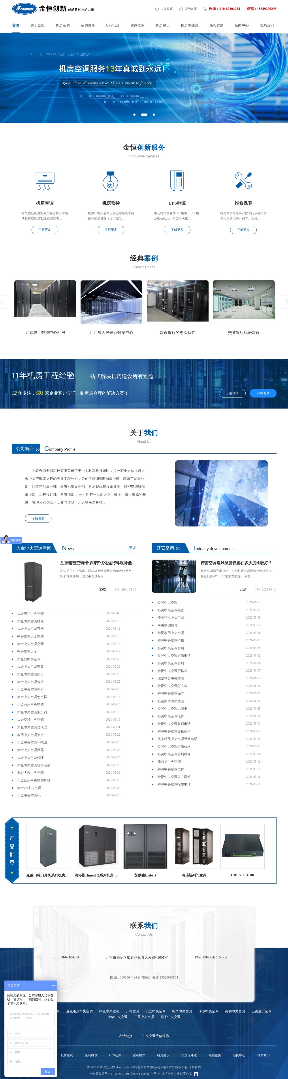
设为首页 (188, 9)
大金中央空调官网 (30, 628)
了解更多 (45, 229)
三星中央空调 (144, 1017)
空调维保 (137, 25)
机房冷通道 (189, 25)
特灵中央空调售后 (171, 663)
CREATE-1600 (242, 875)
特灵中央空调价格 (171, 640)
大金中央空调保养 (30, 750)
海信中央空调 (118, 1017)
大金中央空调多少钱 (32, 712)
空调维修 (88, 25)
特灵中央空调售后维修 (174, 754)
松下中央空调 (171, 1017)
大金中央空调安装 (30, 666)
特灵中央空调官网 (171, 648)
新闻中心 (242, 25)
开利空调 (132, 1011)
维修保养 (243, 203)
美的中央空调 (235, 1011)
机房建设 (163, 25)
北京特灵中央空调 (171, 678)
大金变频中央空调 (30, 719)
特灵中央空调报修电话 (174, 784)
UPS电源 (112, 25)
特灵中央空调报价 (171, 716)
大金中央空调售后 (30, 682)
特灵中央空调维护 (171, 769)
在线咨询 (263, 393)
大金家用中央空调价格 (33, 780)
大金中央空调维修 (30, 621)
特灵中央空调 (167, 602)
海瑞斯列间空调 (194, 875)
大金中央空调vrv (29, 795)
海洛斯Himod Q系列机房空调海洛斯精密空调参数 (97, 875)
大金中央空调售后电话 (33, 765)
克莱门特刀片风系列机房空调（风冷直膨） (48, 875)
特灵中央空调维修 (171, 610)
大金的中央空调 (28, 659)
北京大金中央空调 (30, 772)
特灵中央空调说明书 (172, 708)
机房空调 (63, 25)
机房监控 (111, 203)
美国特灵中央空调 (171, 617)
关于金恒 (37, 25)
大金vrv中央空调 (29, 788)
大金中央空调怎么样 (32, 697)
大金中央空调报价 (30, 674)
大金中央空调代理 (30, 757)
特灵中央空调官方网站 (174, 777)
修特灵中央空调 (169, 761)
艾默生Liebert (145, 875)
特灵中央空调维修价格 (174, 746)
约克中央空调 (109, 1011)
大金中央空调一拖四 (32, 742)
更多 (132, 548)
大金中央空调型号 (30, 689)
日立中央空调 (156, 1011)
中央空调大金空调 (30, 636)
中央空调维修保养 (155, 1036)
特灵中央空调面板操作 (174, 731)
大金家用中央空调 (30, 613)
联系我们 (267, 25)
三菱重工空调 (261, 1011)
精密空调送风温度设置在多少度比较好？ (236, 563)
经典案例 (216, 25)
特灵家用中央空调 (171, 633)
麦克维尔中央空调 (79, 1011)
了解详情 (232, 393)
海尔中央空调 (208, 1011)
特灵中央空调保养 (171, 693)
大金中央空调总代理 (32, 727)
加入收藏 (164, 9)
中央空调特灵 (167, 625)
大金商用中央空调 (30, 704)
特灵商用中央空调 (171, 701)
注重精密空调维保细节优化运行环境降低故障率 (98, 563)
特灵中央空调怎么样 (172, 686)
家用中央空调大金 (30, 735)
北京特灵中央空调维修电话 (177, 739)
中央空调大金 (27, 651)
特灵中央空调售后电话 (174, 724)
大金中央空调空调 (30, 644)
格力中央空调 (182, 1011)
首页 (15, 25)
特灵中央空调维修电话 (174, 655)
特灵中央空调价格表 (172, 671)
